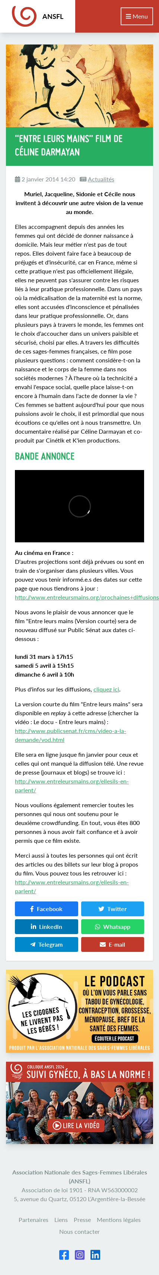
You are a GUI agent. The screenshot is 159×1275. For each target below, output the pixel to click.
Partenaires (33, 1219)
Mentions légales (119, 1219)
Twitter (112, 908)
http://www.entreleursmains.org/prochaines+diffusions (87, 597)
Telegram (46, 944)
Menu (137, 16)
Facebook (46, 908)
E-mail (112, 944)
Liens (61, 1219)
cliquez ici (106, 689)
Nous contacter (79, 1231)
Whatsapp (112, 926)
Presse (82, 1219)
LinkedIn (46, 926)
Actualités (101, 179)
